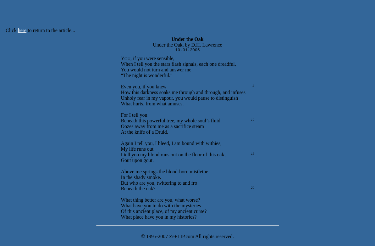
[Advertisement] (204, 15)
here (22, 30)
